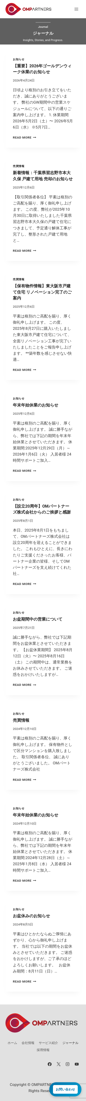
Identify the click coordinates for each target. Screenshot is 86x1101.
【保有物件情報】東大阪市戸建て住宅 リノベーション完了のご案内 (42, 292)
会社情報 (28, 1043)
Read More (24, 137)
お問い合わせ (65, 1089)
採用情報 (43, 1050)
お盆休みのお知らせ (31, 916)
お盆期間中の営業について (37, 619)
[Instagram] (68, 1064)
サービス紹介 (48, 1043)
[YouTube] (76, 1064)
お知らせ (18, 59)
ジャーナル (70, 1043)
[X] (59, 1064)
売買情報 (18, 166)
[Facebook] (50, 1064)
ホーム (12, 1043)
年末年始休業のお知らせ (35, 405)
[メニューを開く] (76, 9)
